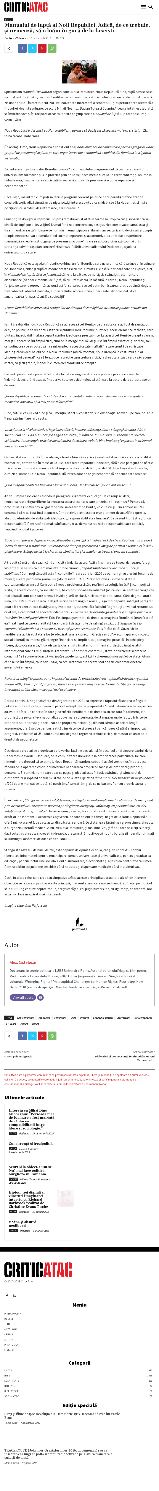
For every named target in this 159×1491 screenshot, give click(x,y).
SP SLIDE (11, 1023)
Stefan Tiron (11, 1463)
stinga (35, 1023)
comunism (60, 1017)
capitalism (44, 1017)
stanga (24, 1023)
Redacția (24, 1133)
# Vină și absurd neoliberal (22, 1224)
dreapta (84, 1017)
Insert (13, 1179)
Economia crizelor (103, 1017)
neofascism (123, 1017)
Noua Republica (143, 1017)
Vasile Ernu (10, 1423)
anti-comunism (25, 1017)
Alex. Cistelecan (18, 38)
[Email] (40, 997)
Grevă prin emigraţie (18, 1056)
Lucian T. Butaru (28, 1149)
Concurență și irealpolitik (31, 1144)
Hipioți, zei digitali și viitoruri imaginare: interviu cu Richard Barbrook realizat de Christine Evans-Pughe (28, 1200)
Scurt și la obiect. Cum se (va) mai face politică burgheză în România (30, 1170)
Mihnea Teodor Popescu (34, 1179)
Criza (73, 1017)
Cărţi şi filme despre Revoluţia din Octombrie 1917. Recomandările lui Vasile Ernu (62, 1416)
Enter (8, 19)
